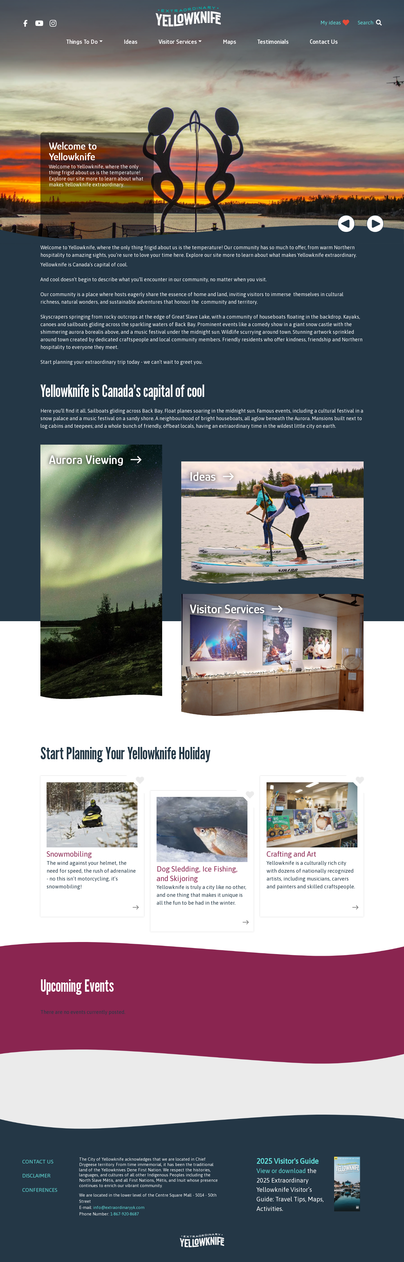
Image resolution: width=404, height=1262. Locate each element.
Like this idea (135, 784)
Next (375, 223)
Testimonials (273, 41)
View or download (281, 1170)
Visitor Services (178, 41)
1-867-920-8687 (124, 1213)
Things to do (82, 41)
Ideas (130, 41)
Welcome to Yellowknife (73, 151)
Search (365, 23)
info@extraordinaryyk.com (118, 1207)
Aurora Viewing (86, 460)
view (92, 846)
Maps (229, 41)
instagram (53, 23)
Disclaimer (36, 1176)
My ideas (330, 23)
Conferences (39, 1190)
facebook (25, 23)
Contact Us (324, 41)
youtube (39, 23)
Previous (346, 223)
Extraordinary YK (188, 16)
